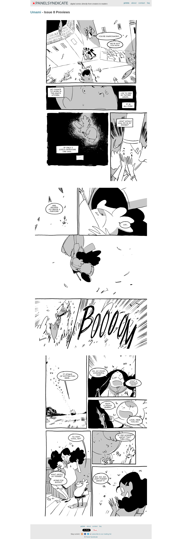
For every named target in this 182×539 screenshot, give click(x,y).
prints (126, 3)
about (133, 3)
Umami (35, 12)
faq (148, 3)
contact (141, 3)
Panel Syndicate (92, 537)
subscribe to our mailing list (101, 534)
